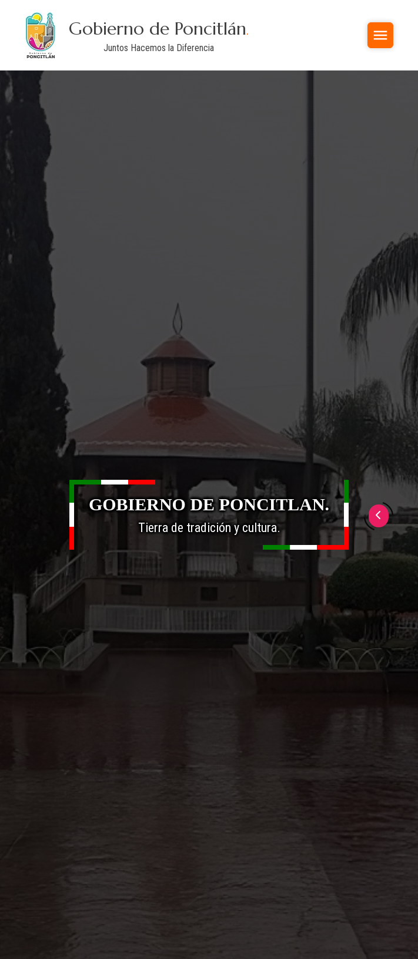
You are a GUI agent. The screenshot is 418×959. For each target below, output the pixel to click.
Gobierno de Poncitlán (159, 28)
